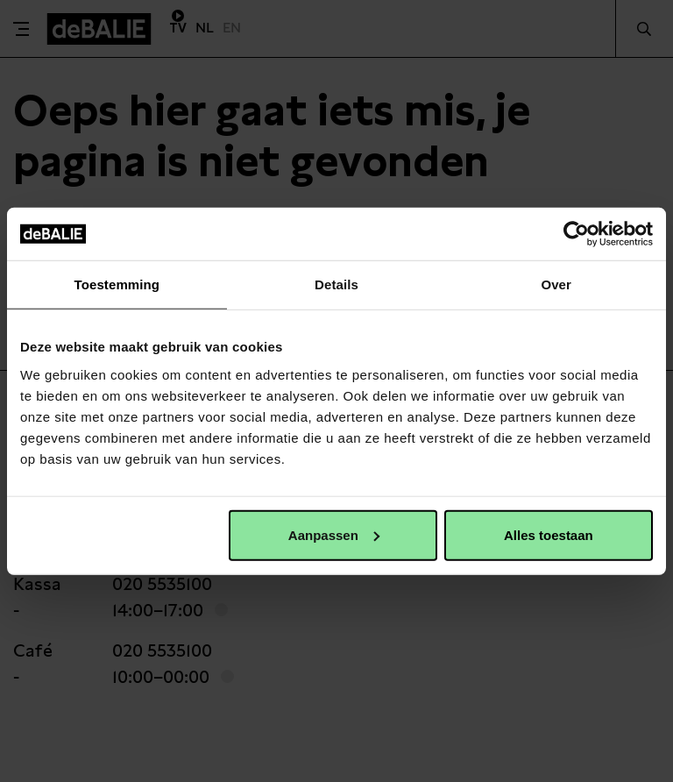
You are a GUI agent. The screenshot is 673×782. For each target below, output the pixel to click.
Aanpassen (333, 534)
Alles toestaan (548, 534)
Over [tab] (556, 284)
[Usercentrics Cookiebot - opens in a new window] (576, 234)
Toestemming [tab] (117, 284)
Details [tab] (336, 284)
